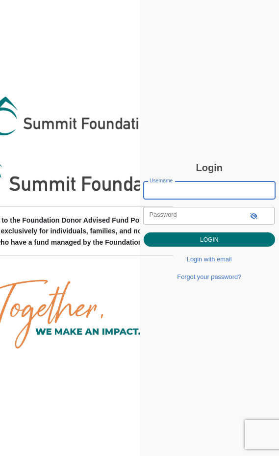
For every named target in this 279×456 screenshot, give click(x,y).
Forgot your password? (209, 276)
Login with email (209, 259)
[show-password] (253, 215)
